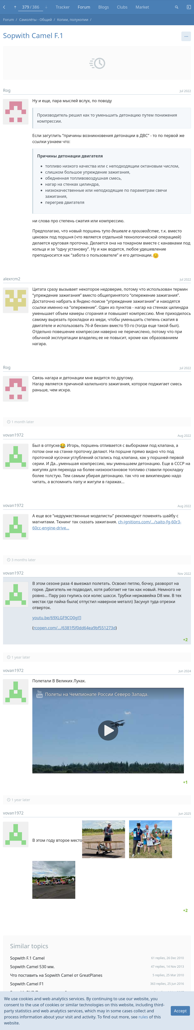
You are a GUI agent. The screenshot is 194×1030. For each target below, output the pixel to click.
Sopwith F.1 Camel (27, 958)
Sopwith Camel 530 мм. (32, 966)
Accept (180, 1011)
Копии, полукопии (72, 19)
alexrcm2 (11, 279)
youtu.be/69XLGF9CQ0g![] (56, 617)
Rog (6, 90)
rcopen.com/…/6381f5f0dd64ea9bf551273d (75, 628)
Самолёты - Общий (35, 19)
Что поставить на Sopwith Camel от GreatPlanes (56, 975)
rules (143, 1017)
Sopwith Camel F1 (27, 984)
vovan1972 (13, 435)
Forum (8, 19)
